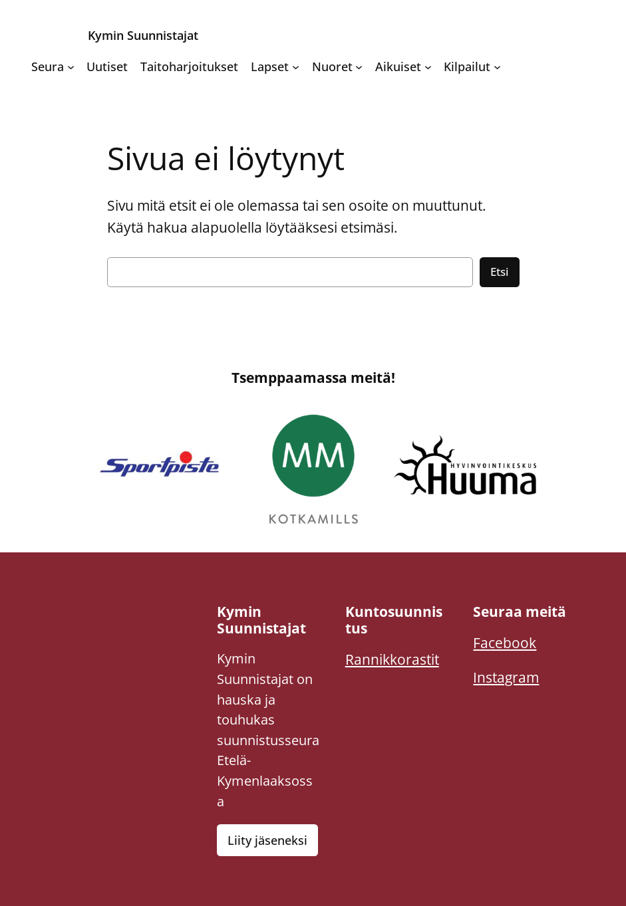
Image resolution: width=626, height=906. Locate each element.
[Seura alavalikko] (71, 66)
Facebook (504, 642)
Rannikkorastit (392, 659)
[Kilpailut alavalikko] (497, 66)
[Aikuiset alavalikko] (428, 66)
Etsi (499, 271)
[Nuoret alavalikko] (359, 66)
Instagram (506, 677)
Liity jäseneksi (267, 840)
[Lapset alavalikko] (295, 66)
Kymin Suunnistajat (143, 35)
